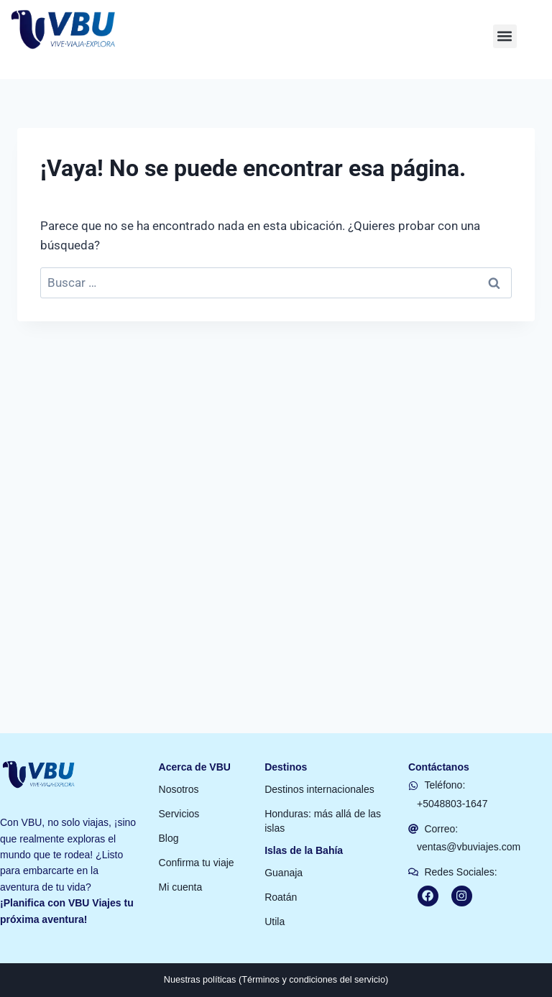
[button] (505, 17)
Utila (274, 903)
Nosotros (179, 770)
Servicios (179, 795)
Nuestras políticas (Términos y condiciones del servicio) (276, 960)
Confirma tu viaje (196, 844)
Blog (169, 819)
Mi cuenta (181, 868)
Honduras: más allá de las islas (322, 802)
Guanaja (283, 854)
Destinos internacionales (319, 770)
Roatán (280, 878)
